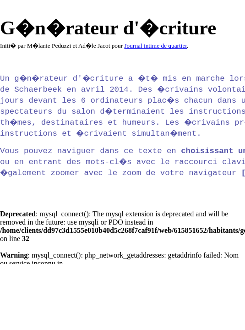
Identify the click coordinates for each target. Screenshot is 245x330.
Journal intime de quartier (155, 45)
